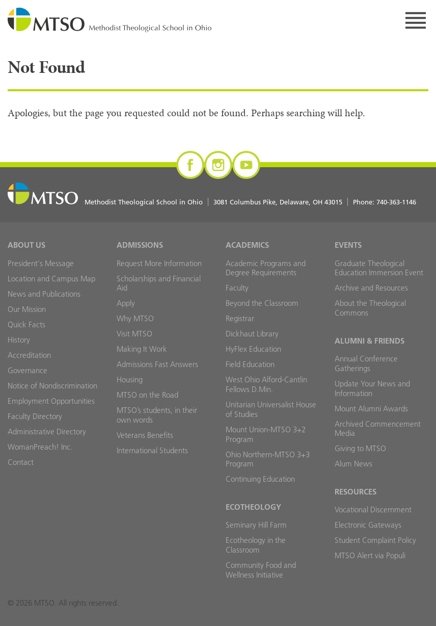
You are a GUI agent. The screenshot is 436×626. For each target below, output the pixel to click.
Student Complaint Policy (375, 540)
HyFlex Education (253, 349)
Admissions (140, 245)
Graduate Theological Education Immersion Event (379, 268)
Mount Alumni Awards (371, 408)
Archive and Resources (371, 288)
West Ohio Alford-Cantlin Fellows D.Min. (266, 384)
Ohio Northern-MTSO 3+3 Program (268, 459)
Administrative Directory (47, 431)
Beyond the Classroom (262, 303)
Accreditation (29, 355)
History (19, 340)
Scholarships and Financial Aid (159, 283)
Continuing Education (260, 479)
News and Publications (44, 294)
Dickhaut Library (252, 333)
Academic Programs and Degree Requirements (266, 268)
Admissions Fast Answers (157, 364)
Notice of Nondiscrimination (52, 385)
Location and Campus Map (51, 278)
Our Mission (27, 309)
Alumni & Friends (369, 341)
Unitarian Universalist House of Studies (271, 409)
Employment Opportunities (51, 401)
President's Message (41, 263)
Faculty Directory (35, 416)
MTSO (109, 20)
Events (348, 245)
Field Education (250, 364)
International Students (152, 450)
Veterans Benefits (145, 435)
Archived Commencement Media (378, 428)
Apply (126, 303)
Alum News (353, 463)
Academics (247, 245)
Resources (355, 492)
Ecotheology (253, 507)
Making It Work (142, 349)
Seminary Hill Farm (256, 525)
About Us (26, 245)
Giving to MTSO (360, 448)
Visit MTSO (134, 333)
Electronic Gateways (368, 525)
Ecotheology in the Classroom (256, 545)
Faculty (237, 288)
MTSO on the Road (147, 395)
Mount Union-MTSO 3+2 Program (266, 434)
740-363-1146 (396, 202)
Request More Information (159, 263)
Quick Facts (26, 324)
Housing (130, 379)
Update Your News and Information (372, 388)
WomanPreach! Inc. (40, 447)
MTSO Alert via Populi (370, 555)
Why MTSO (135, 318)
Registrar (240, 318)
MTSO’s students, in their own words (157, 415)
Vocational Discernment (373, 509)
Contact (21, 462)
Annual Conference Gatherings (366, 363)
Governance (27, 370)
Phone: (384, 202)
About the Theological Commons (370, 308)
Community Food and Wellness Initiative (261, 570)
